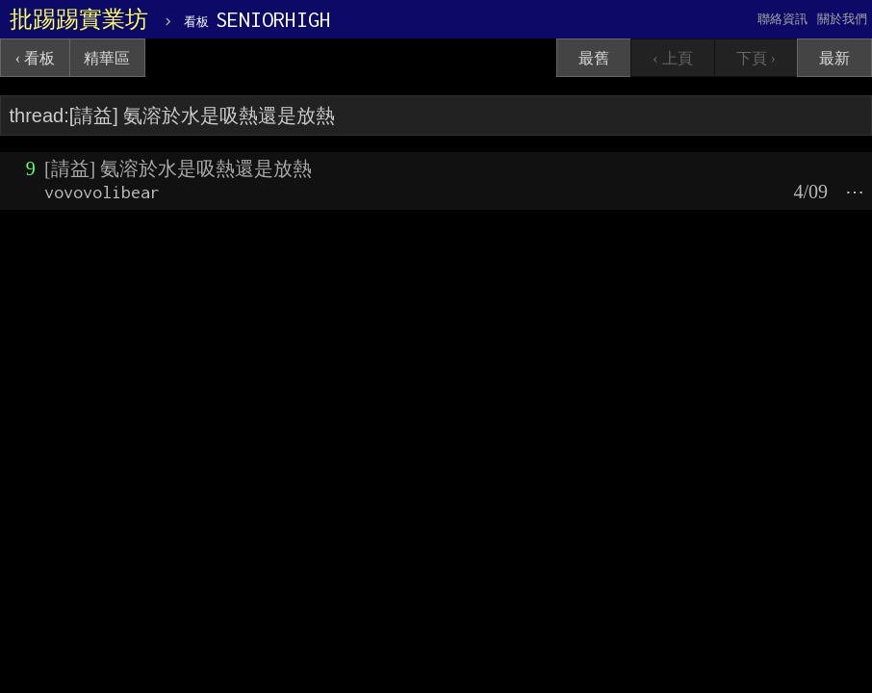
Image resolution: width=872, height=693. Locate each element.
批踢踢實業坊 (79, 19)
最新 (834, 58)
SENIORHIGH (257, 19)
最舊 (593, 58)
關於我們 (842, 19)
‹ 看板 (35, 58)
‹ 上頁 (672, 58)
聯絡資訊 (782, 19)
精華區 (107, 58)
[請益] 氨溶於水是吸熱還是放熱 (178, 168)
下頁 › (756, 58)
